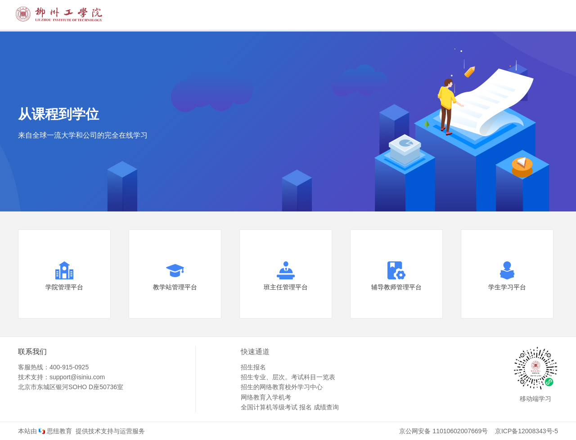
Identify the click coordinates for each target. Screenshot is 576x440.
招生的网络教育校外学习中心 (282, 387)
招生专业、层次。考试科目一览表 (288, 377)
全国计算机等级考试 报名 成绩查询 (290, 407)
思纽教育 (54, 431)
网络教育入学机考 (266, 397)
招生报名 (253, 367)
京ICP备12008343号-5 (526, 431)
